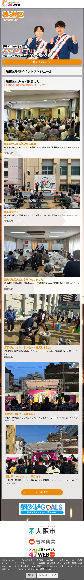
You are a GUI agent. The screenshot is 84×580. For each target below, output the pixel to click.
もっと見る (42, 492)
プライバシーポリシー (26, 569)
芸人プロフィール (42, 62)
